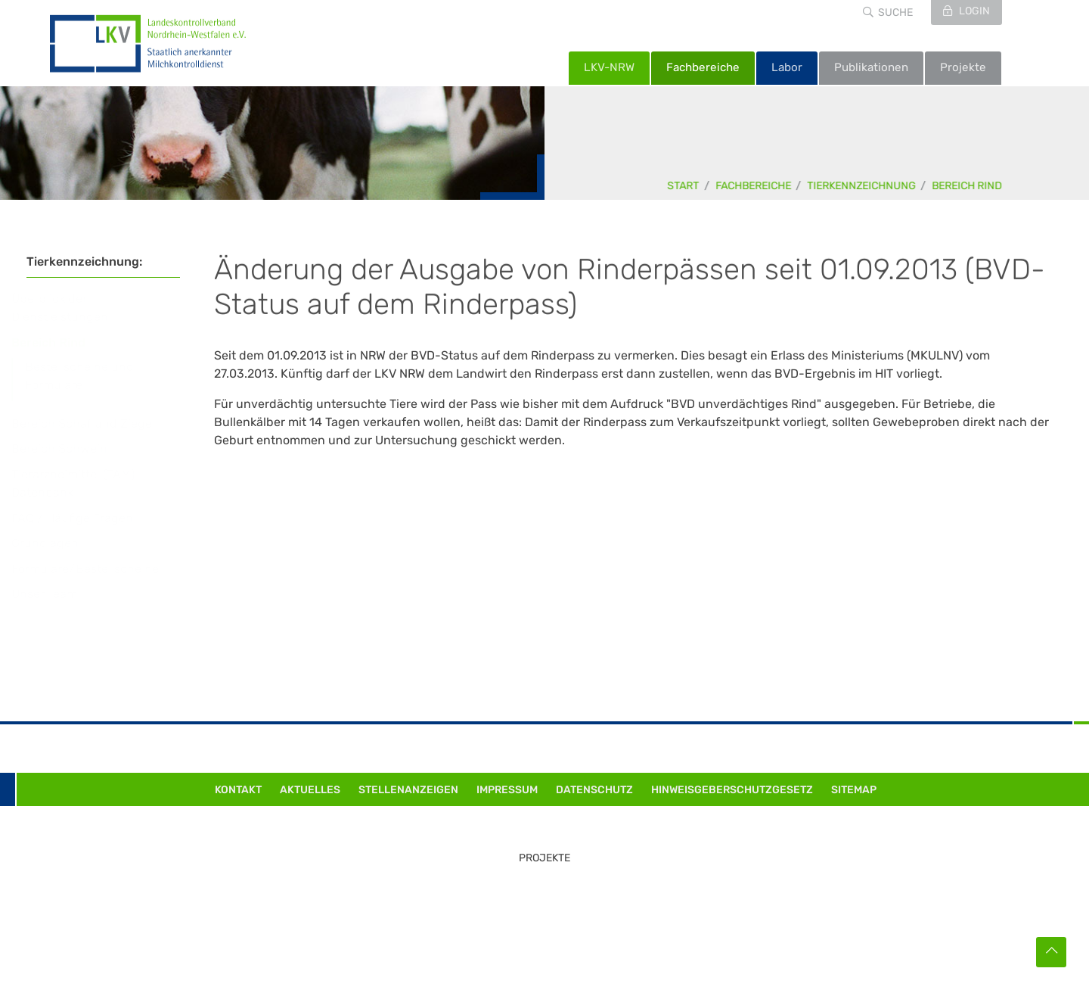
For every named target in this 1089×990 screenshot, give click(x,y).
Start (684, 185)
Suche (895, 12)
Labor (786, 67)
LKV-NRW (609, 67)
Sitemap (853, 789)
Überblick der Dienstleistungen (74, 307)
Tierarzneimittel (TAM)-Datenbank (90, 483)
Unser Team (59, 594)
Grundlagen (59, 543)
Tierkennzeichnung (862, 185)
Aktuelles (310, 789)
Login (973, 11)
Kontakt (238, 789)
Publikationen (871, 67)
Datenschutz (594, 789)
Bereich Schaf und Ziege (96, 423)
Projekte (963, 67)
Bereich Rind (967, 185)
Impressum (507, 789)
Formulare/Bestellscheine (99, 569)
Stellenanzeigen (408, 789)
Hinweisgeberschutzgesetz (732, 789)
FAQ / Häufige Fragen (86, 518)
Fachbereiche (703, 67)
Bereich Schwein (74, 448)
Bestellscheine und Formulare (93, 376)
